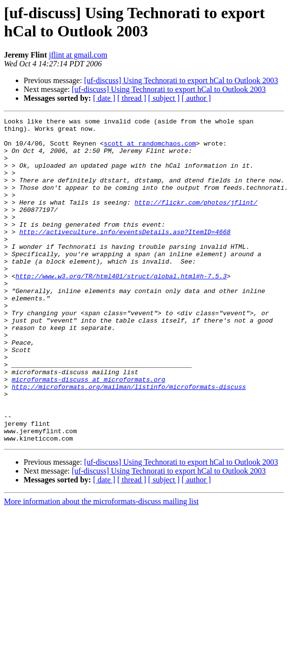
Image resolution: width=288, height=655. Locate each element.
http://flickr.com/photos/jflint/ (195, 219)
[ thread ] (131, 98)
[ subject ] (164, 98)
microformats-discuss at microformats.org (88, 432)
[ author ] (196, 98)
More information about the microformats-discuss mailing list (101, 566)
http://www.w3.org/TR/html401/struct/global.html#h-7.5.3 (120, 308)
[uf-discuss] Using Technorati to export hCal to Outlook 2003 (181, 80)
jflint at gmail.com (78, 55)
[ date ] (104, 98)
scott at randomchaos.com (150, 149)
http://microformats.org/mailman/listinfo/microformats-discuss (129, 441)
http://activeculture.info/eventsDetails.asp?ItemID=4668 (124, 255)
